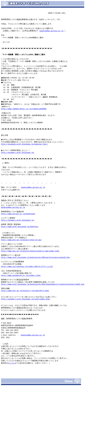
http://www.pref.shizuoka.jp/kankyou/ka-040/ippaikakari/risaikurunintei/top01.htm (42, 315)
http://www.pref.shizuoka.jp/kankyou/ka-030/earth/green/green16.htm (35, 285)
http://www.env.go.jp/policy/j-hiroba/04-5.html (25, 322)
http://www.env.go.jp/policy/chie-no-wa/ (21, 265)
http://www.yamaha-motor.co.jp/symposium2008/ (24, 118)
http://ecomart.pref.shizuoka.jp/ (17, 167)
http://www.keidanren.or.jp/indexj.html (21, 305)
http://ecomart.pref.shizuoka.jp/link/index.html (25, 332)
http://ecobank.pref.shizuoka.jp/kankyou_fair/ (24, 157)
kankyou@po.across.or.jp (51, 33)
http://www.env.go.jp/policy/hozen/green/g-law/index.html (30, 278)
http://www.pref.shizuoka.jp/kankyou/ (20, 250)
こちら (12, 402)
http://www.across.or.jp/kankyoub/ (18, 236)
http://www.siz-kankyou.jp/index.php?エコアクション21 (27, 295)
